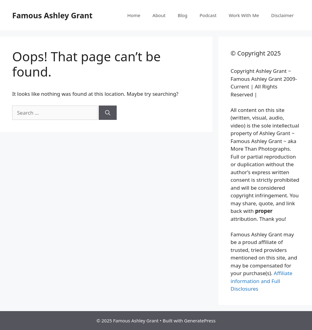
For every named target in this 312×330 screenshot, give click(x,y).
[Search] (108, 113)
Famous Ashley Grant (52, 15)
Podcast (208, 15)
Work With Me (244, 15)
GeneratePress (199, 320)
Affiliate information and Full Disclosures (261, 281)
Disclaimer (282, 15)
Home (133, 15)
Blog (182, 15)
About (159, 15)
